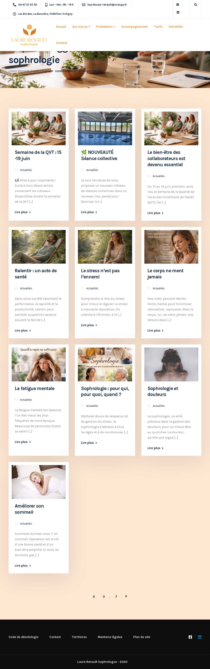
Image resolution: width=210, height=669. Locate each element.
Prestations (104, 27)
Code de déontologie (23, 637)
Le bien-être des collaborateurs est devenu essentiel (166, 158)
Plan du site (141, 637)
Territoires (79, 637)
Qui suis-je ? (81, 27)
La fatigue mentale (35, 388)
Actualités (176, 27)
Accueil (61, 27)
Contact (61, 43)
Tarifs (158, 27)
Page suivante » (126, 596)
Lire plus (21, 212)
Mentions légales (110, 637)
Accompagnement (134, 27)
